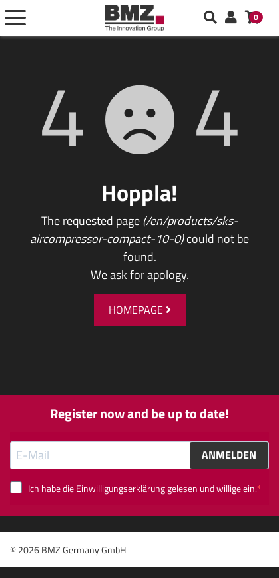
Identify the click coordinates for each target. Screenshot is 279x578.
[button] (231, 18)
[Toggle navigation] (15, 18)
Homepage (140, 310)
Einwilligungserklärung (120, 488)
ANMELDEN (229, 455)
